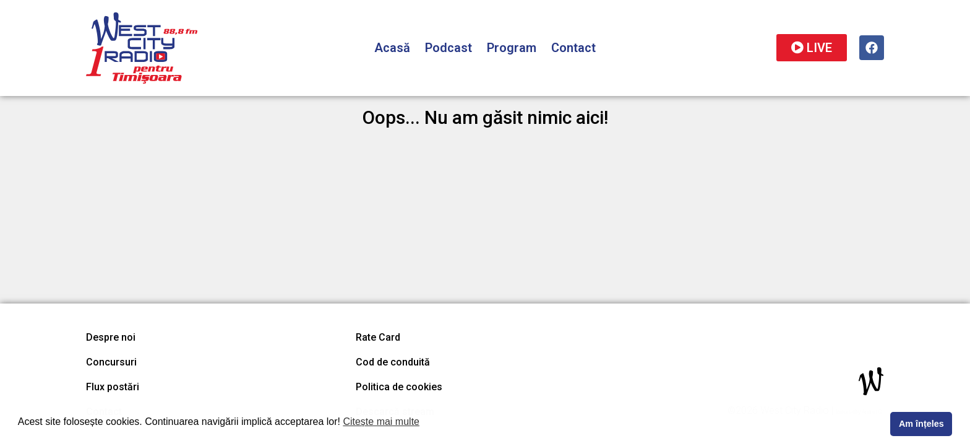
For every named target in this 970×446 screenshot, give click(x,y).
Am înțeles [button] (921, 424)
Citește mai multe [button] (381, 421)
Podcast (448, 47)
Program (511, 47)
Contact (573, 47)
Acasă (392, 47)
